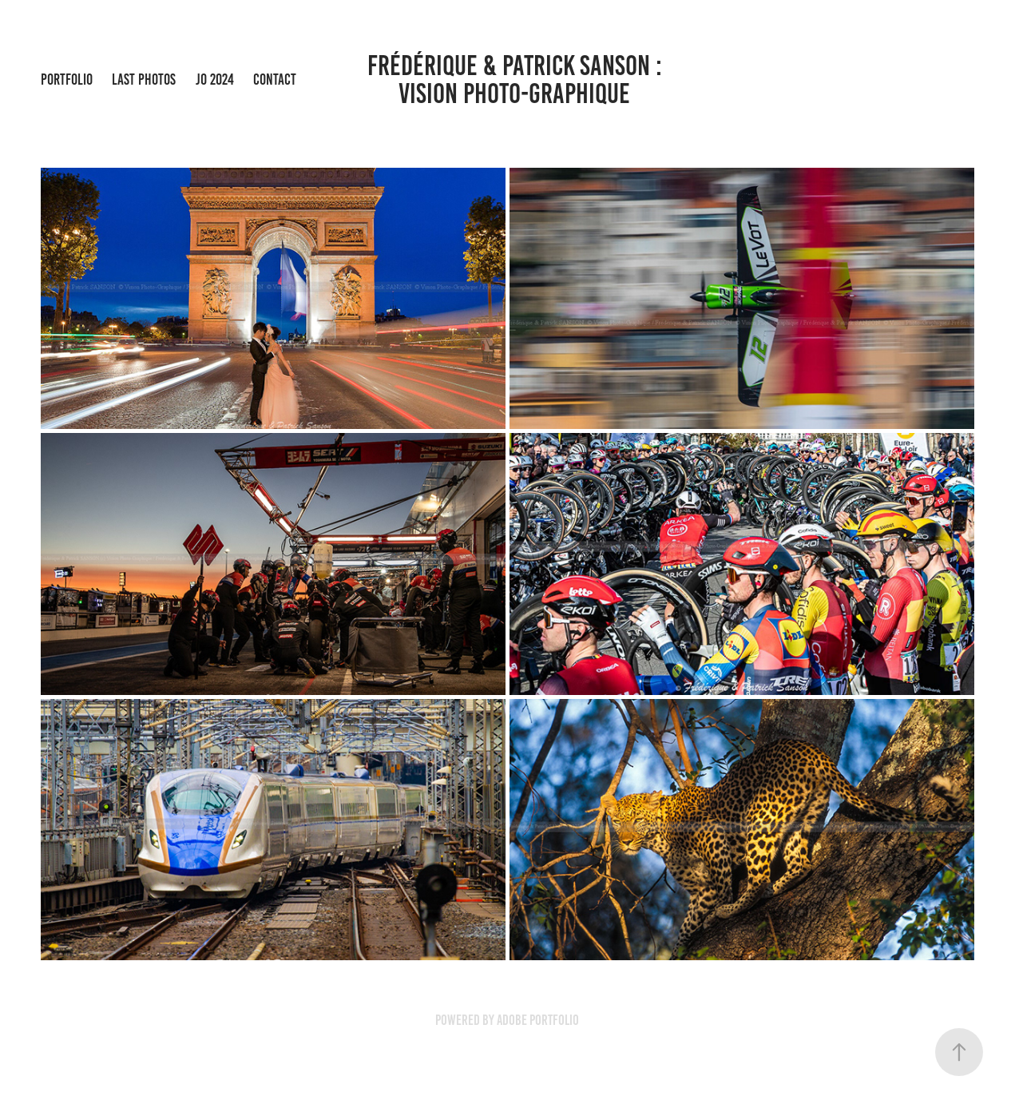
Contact (274, 79)
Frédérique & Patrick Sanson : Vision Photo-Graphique (525, 79)
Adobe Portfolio (538, 1020)
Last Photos (144, 79)
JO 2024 (215, 79)
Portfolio (67, 79)
